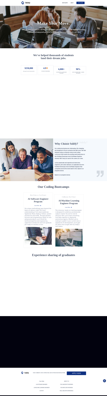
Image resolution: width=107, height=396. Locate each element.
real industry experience (66, 380)
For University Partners (66, 374)
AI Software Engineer (41, 374)
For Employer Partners (66, 377)
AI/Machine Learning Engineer (42, 377)
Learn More (36, 197)
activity (42, 380)
